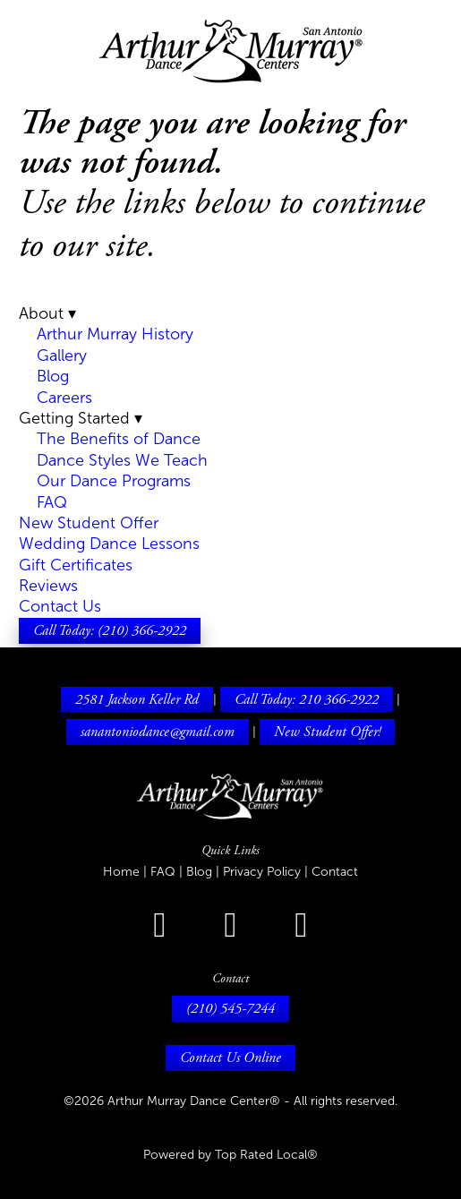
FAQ (52, 502)
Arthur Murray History (115, 334)
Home (123, 871)
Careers (64, 398)
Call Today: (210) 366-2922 (109, 630)
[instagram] (230, 926)
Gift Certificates (75, 565)
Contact (335, 871)
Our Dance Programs (114, 481)
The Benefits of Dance (119, 439)
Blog (53, 376)
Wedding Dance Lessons (109, 543)
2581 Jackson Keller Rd (137, 699)
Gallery (62, 355)
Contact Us (60, 606)
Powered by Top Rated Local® (230, 1154)
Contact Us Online (230, 1057)
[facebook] (159, 926)
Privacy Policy (263, 871)
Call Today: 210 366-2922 (307, 699)
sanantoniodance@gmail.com (158, 732)
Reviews (48, 586)
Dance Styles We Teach (122, 460)
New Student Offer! (327, 732)
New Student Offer (88, 523)
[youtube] (301, 926)
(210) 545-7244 (230, 1008)
